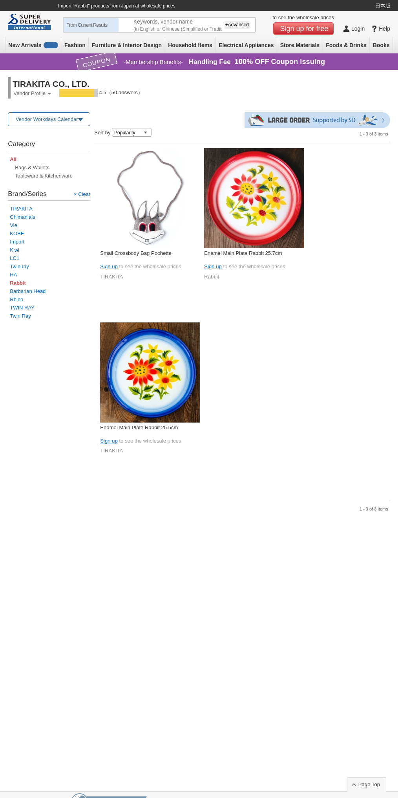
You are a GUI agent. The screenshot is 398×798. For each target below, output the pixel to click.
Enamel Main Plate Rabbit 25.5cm (139, 427)
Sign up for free (304, 29)
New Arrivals (33, 45)
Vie (13, 225)
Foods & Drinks (346, 45)
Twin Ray (20, 316)
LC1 (14, 258)
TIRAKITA (21, 209)
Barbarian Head (28, 291)
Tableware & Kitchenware (44, 176)
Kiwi (14, 250)
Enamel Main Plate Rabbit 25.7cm (243, 253)
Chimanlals (22, 217)
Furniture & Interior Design (127, 45)
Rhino (16, 299)
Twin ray (19, 266)
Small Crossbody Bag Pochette (135, 253)
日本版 (383, 6)
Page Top (369, 784)
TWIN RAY (22, 308)
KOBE (17, 233)
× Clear (82, 194)
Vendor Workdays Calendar (47, 119)
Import (17, 242)
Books (381, 45)
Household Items (190, 45)
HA (13, 275)
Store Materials (299, 45)
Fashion (75, 45)
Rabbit (211, 277)
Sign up (108, 266)
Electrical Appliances (246, 45)
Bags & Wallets (32, 167)
